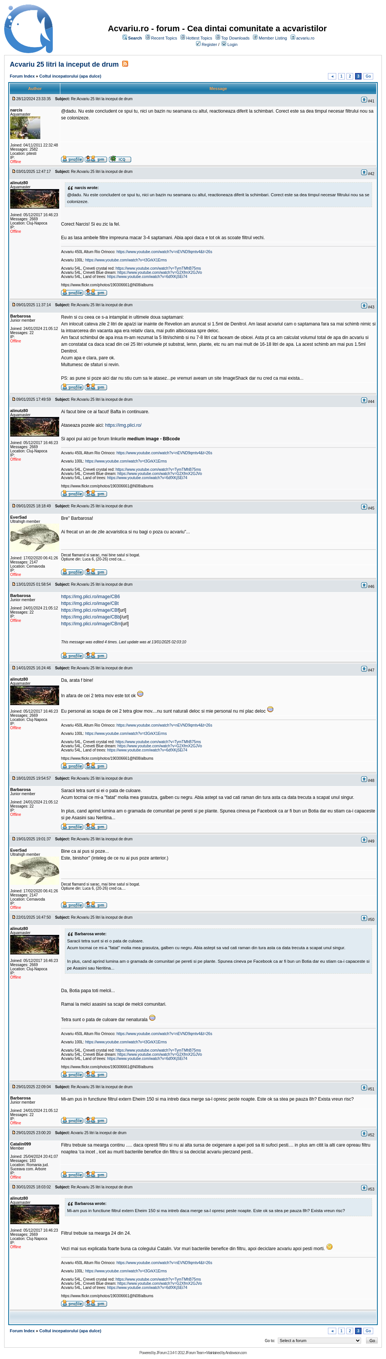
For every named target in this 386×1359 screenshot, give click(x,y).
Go (368, 76)
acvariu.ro (305, 38)
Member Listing (273, 38)
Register (209, 44)
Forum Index (22, 76)
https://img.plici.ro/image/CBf (90, 610)
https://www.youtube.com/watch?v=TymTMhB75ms (158, 268)
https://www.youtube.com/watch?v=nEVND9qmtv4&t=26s (164, 252)
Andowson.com (236, 1353)
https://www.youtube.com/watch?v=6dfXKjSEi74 (147, 277)
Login (232, 44)
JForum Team (194, 1353)
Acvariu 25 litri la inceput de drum (64, 64)
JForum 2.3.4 (165, 1353)
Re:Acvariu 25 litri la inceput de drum (101, 99)
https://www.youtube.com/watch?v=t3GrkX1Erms (126, 260)
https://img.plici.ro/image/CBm (91, 623)
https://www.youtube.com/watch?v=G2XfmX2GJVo (160, 272)
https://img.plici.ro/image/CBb (90, 617)
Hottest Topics (199, 38)
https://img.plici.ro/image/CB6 (90, 596)
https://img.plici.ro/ (123, 425)
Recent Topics (164, 38)
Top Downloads (235, 38)
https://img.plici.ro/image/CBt (90, 603)
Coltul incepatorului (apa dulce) (70, 76)
